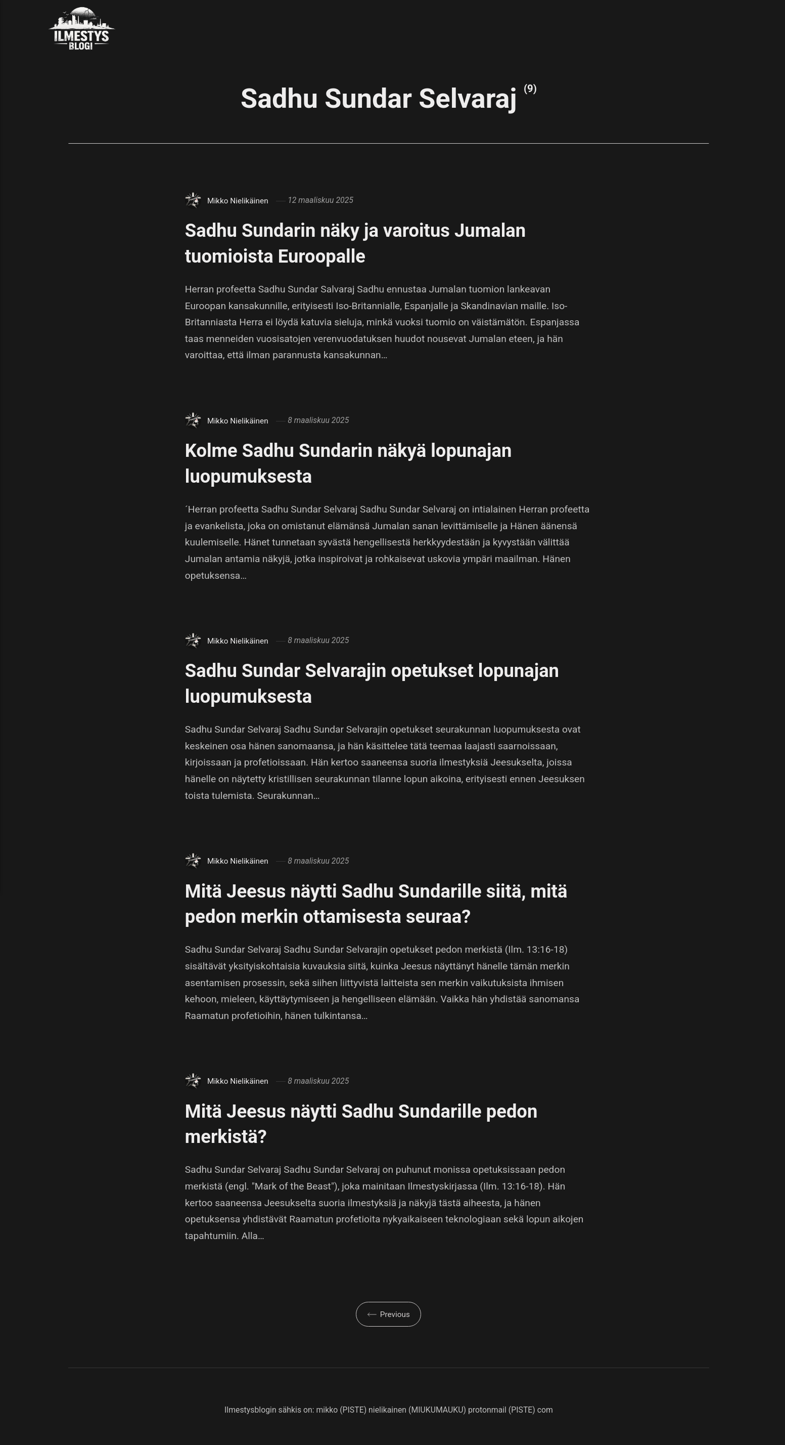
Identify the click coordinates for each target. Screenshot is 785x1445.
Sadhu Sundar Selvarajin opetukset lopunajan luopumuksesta (352, 682)
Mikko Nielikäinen (238, 200)
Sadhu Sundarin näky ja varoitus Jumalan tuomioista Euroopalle (382, 242)
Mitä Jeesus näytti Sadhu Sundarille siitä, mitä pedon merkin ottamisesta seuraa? (382, 903)
